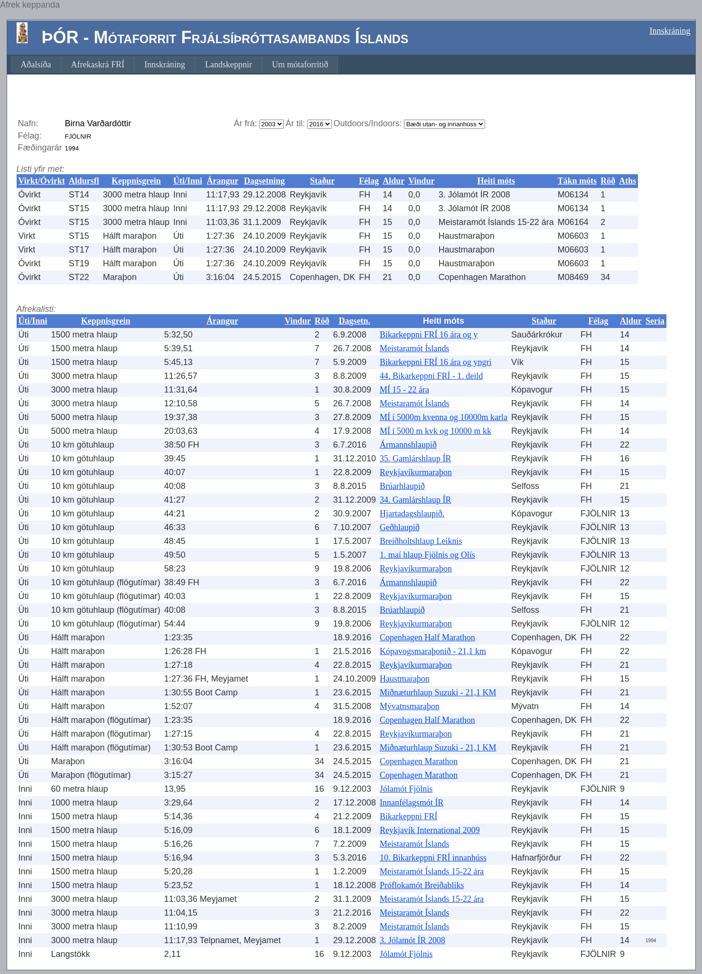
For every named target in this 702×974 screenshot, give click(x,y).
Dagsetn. (355, 321)
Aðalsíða (36, 64)
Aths (627, 181)
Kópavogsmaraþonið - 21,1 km (433, 651)
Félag (369, 181)
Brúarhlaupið (402, 486)
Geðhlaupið (400, 527)
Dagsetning (264, 181)
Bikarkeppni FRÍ (409, 816)
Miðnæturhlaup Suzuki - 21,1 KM (438, 692)
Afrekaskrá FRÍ (97, 64)
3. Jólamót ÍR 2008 (412, 940)
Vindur (421, 181)
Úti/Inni (187, 181)
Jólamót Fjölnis (406, 789)
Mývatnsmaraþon (410, 706)
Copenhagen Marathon (419, 761)
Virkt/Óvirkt (42, 181)
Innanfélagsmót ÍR (411, 802)
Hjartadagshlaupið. (412, 513)
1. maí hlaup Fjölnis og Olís (427, 555)
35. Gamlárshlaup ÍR (415, 458)
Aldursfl (84, 181)
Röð (607, 181)
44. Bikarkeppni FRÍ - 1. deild (431, 376)
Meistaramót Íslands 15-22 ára (432, 871)
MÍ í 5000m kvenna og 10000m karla (443, 417)
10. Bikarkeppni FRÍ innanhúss (433, 857)
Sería (655, 321)
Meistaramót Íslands (414, 348)
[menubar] (174, 64)
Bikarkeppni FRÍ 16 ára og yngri (435, 362)
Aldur (393, 181)
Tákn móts (577, 181)
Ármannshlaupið (408, 445)
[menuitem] (36, 64)
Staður (322, 181)
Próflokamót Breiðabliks (422, 885)
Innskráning (670, 31)
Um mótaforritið (300, 64)
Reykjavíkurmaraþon (416, 472)
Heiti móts (496, 181)
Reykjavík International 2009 (430, 830)
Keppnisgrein (136, 181)
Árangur (223, 181)
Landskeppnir (228, 64)
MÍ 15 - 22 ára (404, 389)
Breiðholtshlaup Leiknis (421, 541)
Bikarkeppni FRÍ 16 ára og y (428, 334)
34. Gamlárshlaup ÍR (415, 500)
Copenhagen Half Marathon (427, 637)
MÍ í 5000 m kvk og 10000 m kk (435, 431)
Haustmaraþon (405, 679)
